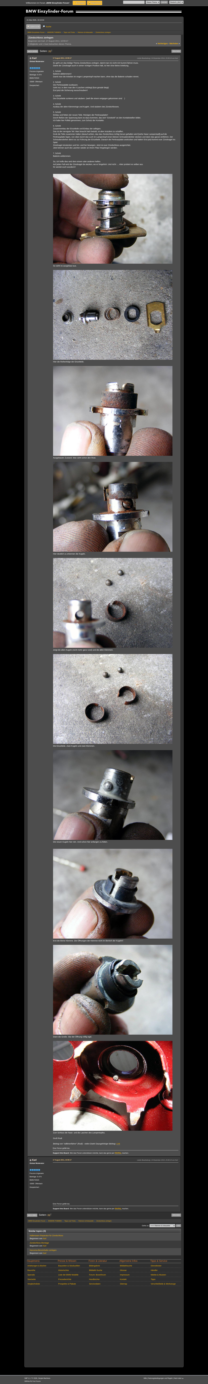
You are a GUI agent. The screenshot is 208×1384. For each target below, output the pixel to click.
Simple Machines (44, 1378)
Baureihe (31, 1270)
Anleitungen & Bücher (36, 1266)
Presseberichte (64, 1279)
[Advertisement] (115, 1182)
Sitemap (123, 1284)
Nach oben (32, 1215)
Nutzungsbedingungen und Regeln (160, 1378)
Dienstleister (156, 1266)
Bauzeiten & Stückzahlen (69, 1266)
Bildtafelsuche (126, 1266)
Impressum (125, 1275)
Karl (34, 58)
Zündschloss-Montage (39, 1243)
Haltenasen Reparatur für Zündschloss (46, 1235)
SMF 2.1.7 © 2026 (30, 1378)
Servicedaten (94, 1284)
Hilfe (145, 1378)
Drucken (176, 51)
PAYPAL (118, 1153)
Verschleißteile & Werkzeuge (163, 1284)
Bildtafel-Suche (95, 1270)
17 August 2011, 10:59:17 (62, 58)
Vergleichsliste (33, 1284)
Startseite (31, 1279)
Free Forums (36, 1381)
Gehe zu (145, 1226)
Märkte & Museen (158, 1275)
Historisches (63, 1270)
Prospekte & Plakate (67, 1284)
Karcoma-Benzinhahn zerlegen (43, 1250)
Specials (31, 1275)
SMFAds (27, 1381)
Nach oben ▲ (179, 1378)
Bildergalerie (94, 1266)
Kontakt (123, 1279)
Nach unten (32, 51)
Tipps (153, 1279)
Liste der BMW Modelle (68, 1275)
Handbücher (94, 1279)
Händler (154, 1270)
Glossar (123, 1270)
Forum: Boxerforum (97, 1275)
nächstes (174, 43)
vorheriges (162, 43)
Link (118, 1144)
